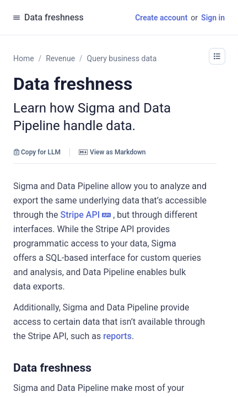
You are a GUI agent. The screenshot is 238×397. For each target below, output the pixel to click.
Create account (161, 17)
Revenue (60, 58)
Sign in (213, 17)
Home (23, 58)
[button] (97, 367)
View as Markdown (112, 152)
